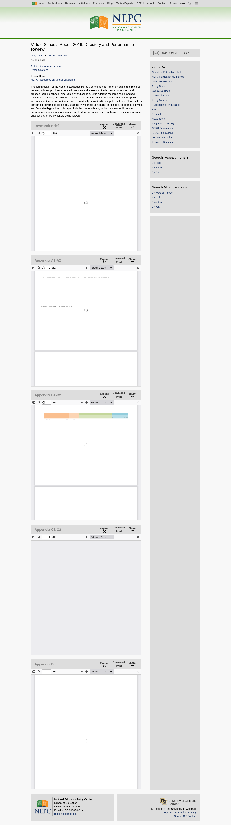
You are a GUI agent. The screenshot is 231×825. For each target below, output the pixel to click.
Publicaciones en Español (166, 104)
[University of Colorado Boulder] (178, 801)
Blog (110, 3)
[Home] (115, 22)
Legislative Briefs (161, 91)
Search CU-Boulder (185, 816)
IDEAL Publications (162, 133)
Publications (54, 3)
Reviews (70, 3)
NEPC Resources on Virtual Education (53, 79)
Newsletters (158, 118)
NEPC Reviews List (162, 81)
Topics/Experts (124, 3)
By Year (156, 172)
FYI (154, 109)
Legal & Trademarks (174, 812)
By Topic (156, 162)
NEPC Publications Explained (168, 76)
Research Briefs (160, 95)
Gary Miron (36, 55)
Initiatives (84, 3)
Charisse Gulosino (57, 55)
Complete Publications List (166, 72)
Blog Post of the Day (163, 123)
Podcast (156, 114)
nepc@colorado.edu (66, 813)
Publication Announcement (46, 66)
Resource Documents (163, 142)
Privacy (192, 812)
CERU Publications (162, 128)
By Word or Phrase (162, 192)
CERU (140, 3)
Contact (161, 3)
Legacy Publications (163, 137)
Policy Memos (159, 100)
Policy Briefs (158, 86)
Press (173, 3)
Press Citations (39, 69)
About (150, 3)
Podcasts (98, 3)
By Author (157, 167)
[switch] (182, 3)
